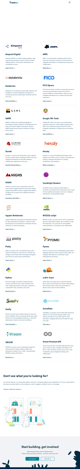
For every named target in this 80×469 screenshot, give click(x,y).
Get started (32, 459)
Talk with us (47, 459)
